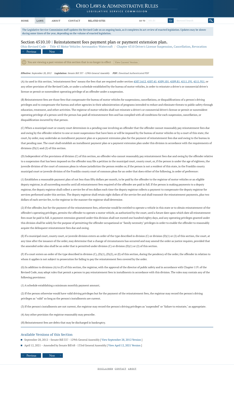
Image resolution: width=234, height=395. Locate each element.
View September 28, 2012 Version (121, 339)
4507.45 (152, 81)
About (56, 20)
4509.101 (163, 81)
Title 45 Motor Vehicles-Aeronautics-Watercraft (81, 47)
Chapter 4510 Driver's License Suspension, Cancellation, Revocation (162, 47)
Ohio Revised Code (33, 47)
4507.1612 (140, 81)
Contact (74, 20)
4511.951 (199, 81)
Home (25, 20)
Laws (40, 20)
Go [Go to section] (170, 20)
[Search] (211, 20)
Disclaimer (105, 368)
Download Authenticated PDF (133, 73)
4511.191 (186, 81)
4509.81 (175, 81)
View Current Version (126, 62)
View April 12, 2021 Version (124, 345)
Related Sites (96, 20)
